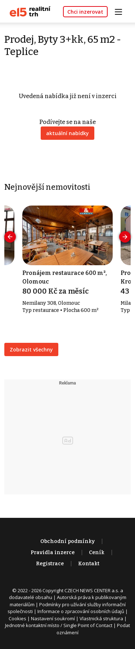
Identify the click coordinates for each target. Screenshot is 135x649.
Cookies (17, 618)
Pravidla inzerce (53, 552)
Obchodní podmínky (67, 541)
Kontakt (88, 564)
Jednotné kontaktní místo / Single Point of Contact (58, 625)
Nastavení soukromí (53, 618)
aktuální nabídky (67, 133)
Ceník (96, 552)
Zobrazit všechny (31, 349)
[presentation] (10, 237)
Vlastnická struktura (101, 618)
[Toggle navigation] (121, 11)
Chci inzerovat (85, 11)
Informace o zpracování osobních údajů (80, 611)
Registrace (50, 564)
